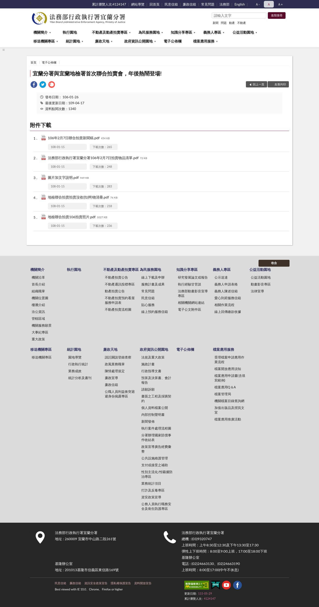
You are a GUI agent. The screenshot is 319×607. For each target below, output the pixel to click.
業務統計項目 (151, 483)
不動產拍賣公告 (116, 277)
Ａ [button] (268, 4)
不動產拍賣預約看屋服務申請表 (120, 300)
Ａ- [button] (257, 4)
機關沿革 (38, 277)
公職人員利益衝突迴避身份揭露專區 (120, 393)
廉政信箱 (189, 4)
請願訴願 (148, 389)
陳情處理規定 (115, 371)
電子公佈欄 (172, 41)
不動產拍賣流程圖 (118, 309)
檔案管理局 (222, 394)
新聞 (215, 23)
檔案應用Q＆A (225, 387)
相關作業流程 (224, 305)
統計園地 (73, 41)
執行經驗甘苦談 (189, 284)
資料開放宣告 (143, 583)
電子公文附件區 (189, 309)
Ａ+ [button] (280, 4)
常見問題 (207, 4)
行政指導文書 (151, 371)
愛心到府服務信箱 (227, 298)
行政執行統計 (78, 364)
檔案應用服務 (203, 41)
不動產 (241, 23)
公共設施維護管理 (154, 458)
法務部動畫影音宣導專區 (193, 293)
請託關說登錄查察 (118, 357)
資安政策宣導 (151, 497)
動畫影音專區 (261, 284)
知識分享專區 (181, 32)
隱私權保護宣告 (121, 583)
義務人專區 (212, 32)
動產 (232, 23)
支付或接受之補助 (154, 465)
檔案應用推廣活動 (227, 419)
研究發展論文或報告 (193, 277)
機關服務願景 (42, 325)
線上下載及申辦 (153, 277)
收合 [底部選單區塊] (274, 263)
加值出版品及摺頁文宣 (229, 410)
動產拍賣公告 (115, 291)
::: (30, 3)
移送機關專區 (44, 41)
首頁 (33, 62)
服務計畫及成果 (153, 284)
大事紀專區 (40, 332)
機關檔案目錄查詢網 (229, 401)
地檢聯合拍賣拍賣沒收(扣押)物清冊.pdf (83, 197)
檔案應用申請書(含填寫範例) (229, 378)
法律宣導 (257, 291)
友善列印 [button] (280, 84)
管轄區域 (38, 318)
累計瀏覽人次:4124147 (109, 4)
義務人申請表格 (226, 284)
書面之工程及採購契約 (156, 398)
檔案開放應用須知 (227, 369)
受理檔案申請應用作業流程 (229, 359)
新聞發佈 (148, 421)
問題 (224, 23)
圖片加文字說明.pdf (68, 177)
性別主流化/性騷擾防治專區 (157, 474)
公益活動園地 (243, 32)
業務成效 (75, 371)
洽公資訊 (38, 312)
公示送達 (221, 277)
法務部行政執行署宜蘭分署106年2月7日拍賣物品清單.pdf (97, 158)
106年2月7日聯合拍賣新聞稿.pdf (79, 138)
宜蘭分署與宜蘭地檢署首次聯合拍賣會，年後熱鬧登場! (97, 73)
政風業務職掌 (115, 364)
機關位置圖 (40, 298)
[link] (34, 85)
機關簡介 (40, 32)
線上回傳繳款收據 (227, 312)
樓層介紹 (38, 305)
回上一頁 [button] (258, 84)
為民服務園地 (149, 32)
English (240, 4)
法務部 (225, 4)
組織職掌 (38, 291)
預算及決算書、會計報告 (156, 380)
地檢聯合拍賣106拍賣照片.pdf (77, 217)
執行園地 (70, 32)
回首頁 (155, 4)
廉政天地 (102, 41)
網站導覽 (137, 4)
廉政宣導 (111, 378)
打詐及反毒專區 (153, 490)
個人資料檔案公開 (154, 408)
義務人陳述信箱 (226, 291)
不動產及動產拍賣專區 (109, 32)
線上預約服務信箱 (154, 312)
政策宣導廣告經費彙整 (156, 449)
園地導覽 (75, 357)
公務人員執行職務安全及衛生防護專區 (156, 506)
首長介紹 (38, 284)
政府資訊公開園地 (138, 41)
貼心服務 (148, 305)
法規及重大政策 (153, 357)
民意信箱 (171, 4)
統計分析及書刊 (79, 378)
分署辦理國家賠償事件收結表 (156, 437)
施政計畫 (148, 364)
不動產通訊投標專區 (120, 284)
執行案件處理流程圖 (156, 428)
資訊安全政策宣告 (95, 583)
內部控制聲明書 (153, 414)
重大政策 (38, 339)
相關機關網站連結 (191, 302)
